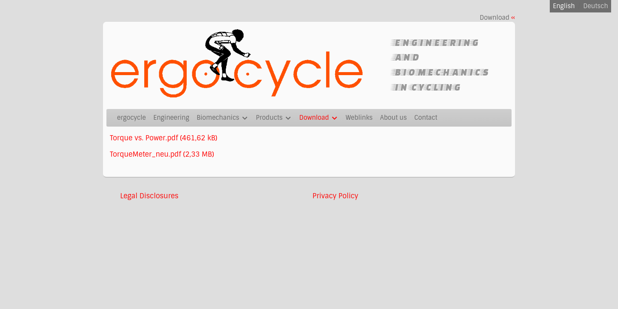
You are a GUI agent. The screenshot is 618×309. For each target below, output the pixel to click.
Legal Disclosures (149, 195)
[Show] (245, 118)
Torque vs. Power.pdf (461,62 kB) (163, 137)
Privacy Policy (335, 195)
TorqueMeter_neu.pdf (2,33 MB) (162, 154)
